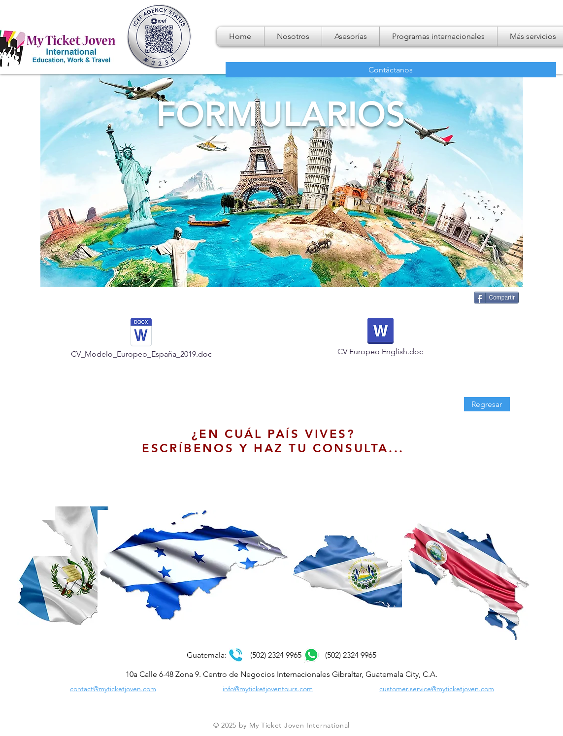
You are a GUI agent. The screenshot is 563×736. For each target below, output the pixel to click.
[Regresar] (487, 404)
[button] (438, 36)
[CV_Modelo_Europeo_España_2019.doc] (141, 341)
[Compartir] (496, 297)
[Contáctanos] (391, 69)
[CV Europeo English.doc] (380, 340)
